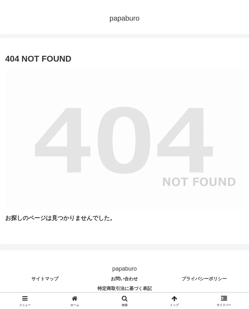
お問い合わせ (124, 278)
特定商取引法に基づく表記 (125, 288)
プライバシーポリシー (204, 278)
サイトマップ (44, 278)
